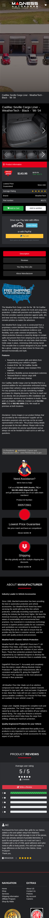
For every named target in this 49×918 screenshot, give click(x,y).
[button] (44, 130)
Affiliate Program (8, 899)
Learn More (31, 225)
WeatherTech (40, 196)
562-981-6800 (18, 403)
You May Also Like (24, 267)
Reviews (24, 260)
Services (5, 894)
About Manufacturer (24, 273)
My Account (31, 896)
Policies (30, 894)
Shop (4, 891)
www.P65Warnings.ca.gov (31, 453)
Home (4, 889)
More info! (42, 185)
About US (30, 889)
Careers (30, 899)
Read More (24, 533)
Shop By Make (8, 901)
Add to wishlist (36, 208)
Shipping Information (10, 896)
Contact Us (31, 891)
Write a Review (24, 787)
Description (24, 254)
